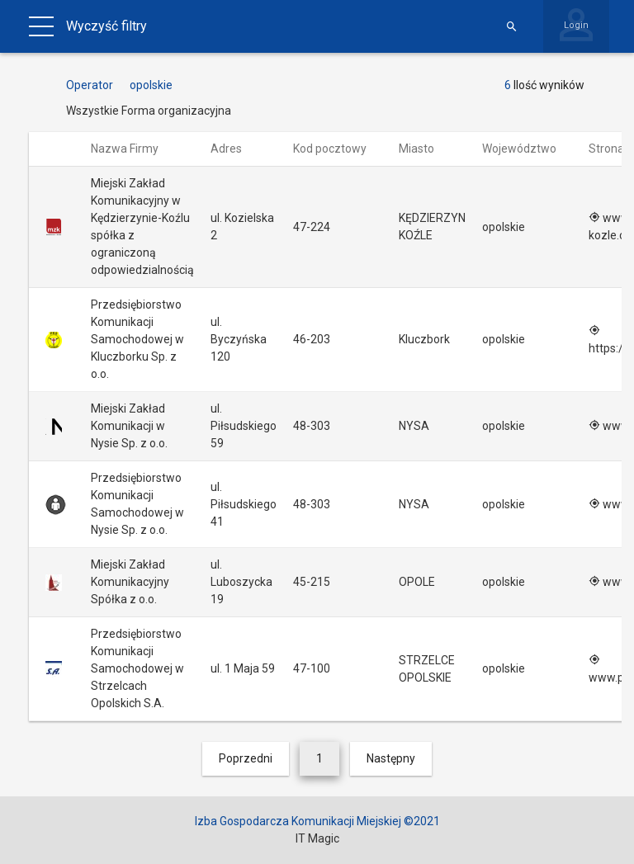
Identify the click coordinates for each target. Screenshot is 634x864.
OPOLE (417, 581)
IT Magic (317, 838)
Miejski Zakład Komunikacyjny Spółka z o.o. (130, 582)
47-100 (311, 668)
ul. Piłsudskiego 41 (244, 504)
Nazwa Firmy (132, 148)
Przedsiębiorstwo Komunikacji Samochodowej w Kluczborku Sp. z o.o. (137, 339)
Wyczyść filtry (106, 26)
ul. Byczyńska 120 (239, 339)
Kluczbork (424, 339)
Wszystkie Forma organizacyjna (148, 110)
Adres (234, 148)
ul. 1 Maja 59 (243, 668)
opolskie (503, 227)
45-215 (311, 581)
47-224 (311, 227)
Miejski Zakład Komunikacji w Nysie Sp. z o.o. (129, 426)
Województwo (527, 148)
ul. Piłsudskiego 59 (244, 426)
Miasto (424, 148)
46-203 (311, 339)
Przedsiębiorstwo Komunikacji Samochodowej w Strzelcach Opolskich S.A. (137, 668)
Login (576, 25)
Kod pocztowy (337, 148)
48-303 (311, 425)
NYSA (414, 425)
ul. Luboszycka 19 (241, 582)
